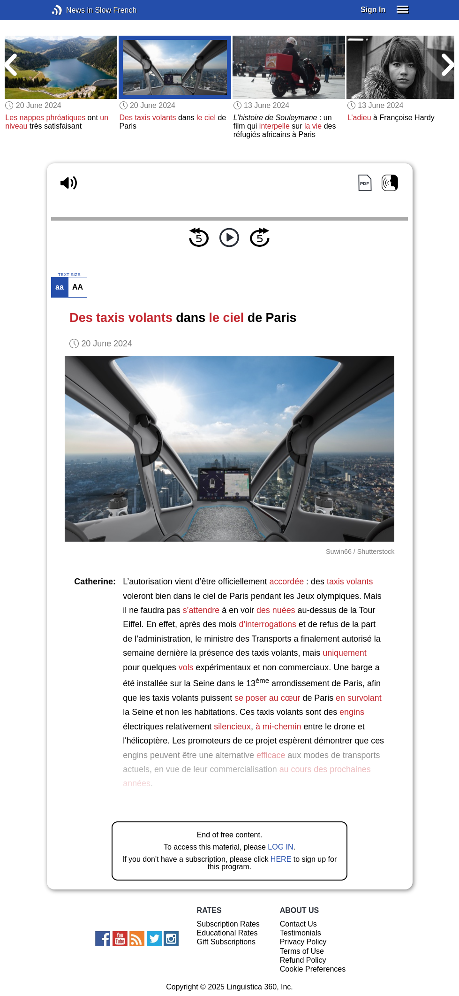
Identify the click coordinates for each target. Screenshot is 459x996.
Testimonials (300, 933)
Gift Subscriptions (226, 942)
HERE (281, 859)
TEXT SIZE (69, 274)
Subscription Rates (228, 924)
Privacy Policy (303, 942)
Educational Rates (227, 933)
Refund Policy (303, 960)
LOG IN (280, 847)
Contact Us (298, 924)
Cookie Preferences (313, 969)
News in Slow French (71, 10)
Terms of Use (302, 951)
